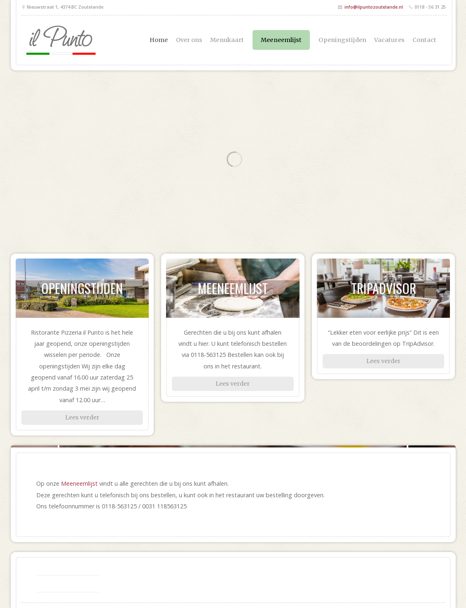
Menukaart (227, 40)
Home (159, 40)
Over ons (189, 40)
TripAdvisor (383, 288)
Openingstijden (342, 40)
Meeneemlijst (281, 40)
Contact (424, 40)
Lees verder (82, 417)
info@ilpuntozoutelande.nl (373, 7)
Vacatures (389, 40)
